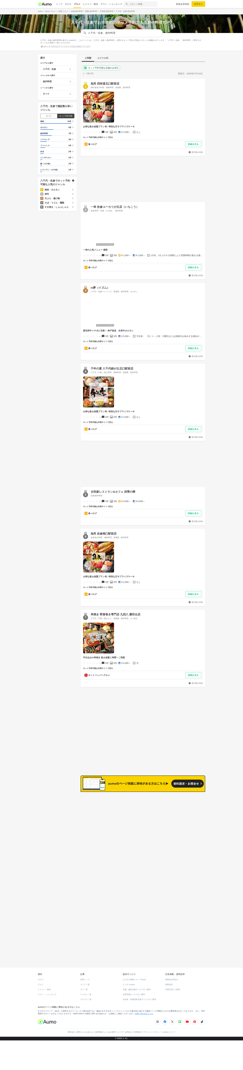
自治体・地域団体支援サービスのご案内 (139, 997)
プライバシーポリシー (152, 1030)
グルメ (77, 4)
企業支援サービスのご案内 (134, 992)
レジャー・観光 (90, 4)
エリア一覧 (85, 982)
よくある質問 (109, 1030)
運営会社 (71, 1030)
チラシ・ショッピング (111, 4)
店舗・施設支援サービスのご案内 (137, 987)
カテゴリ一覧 (85, 997)
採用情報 (99, 1030)
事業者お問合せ (171, 977)
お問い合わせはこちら (144, 1011)
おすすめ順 (102, 58)
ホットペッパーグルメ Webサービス (63, 954)
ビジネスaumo (129, 982)
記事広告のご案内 (172, 987)
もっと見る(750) (190, 845)
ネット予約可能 (65, 116)
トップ (59, 4)
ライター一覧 (85, 992)
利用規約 (137, 1030)
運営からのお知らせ (85, 1030)
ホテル (68, 4)
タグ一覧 (84, 987)
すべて (49, 116)
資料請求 (169, 982)
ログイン (198, 4)
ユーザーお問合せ (124, 1030)
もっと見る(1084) (189, 796)
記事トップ (85, 977)
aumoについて (169, 1030)
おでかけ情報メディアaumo (134, 977)
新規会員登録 (182, 4)
